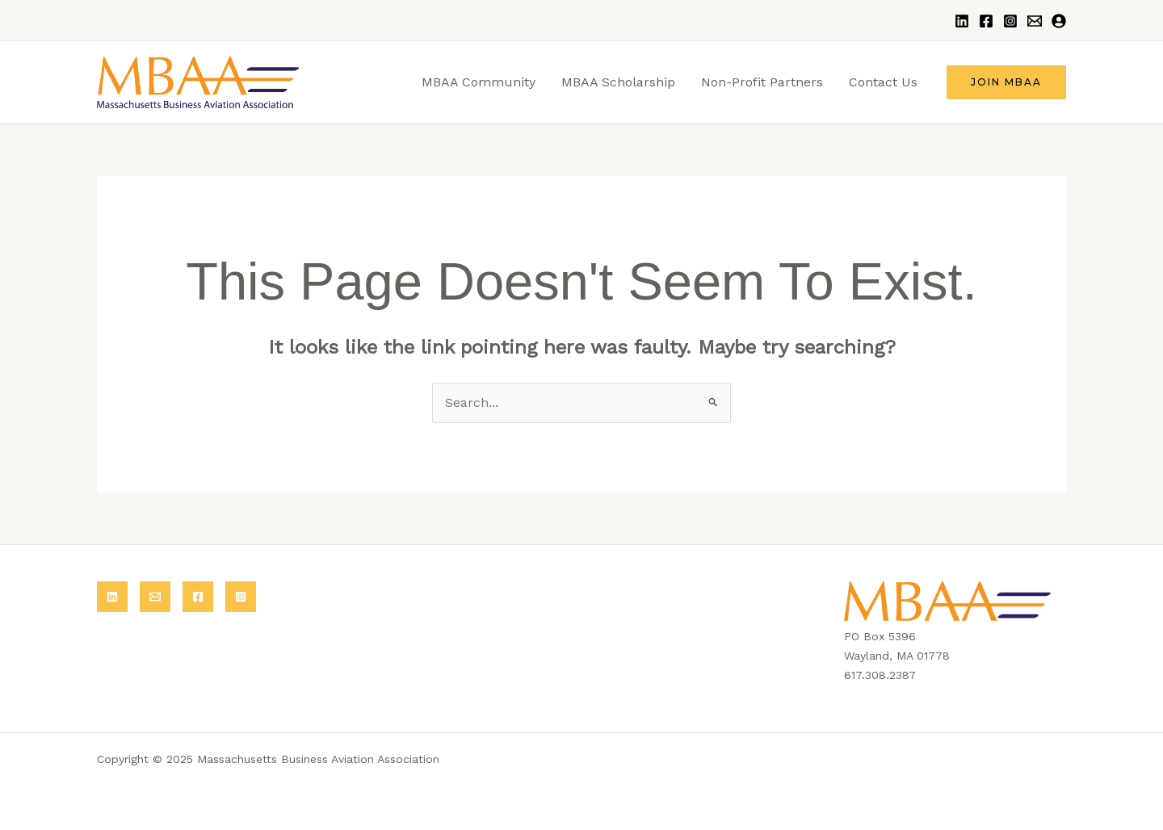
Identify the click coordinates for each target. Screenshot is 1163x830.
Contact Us (883, 82)
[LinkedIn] (962, 21)
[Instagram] (1010, 21)
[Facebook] (986, 21)
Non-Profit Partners (762, 82)
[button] (1006, 82)
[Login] (1059, 21)
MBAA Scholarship (618, 82)
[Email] (1034, 21)
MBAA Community (478, 82)
